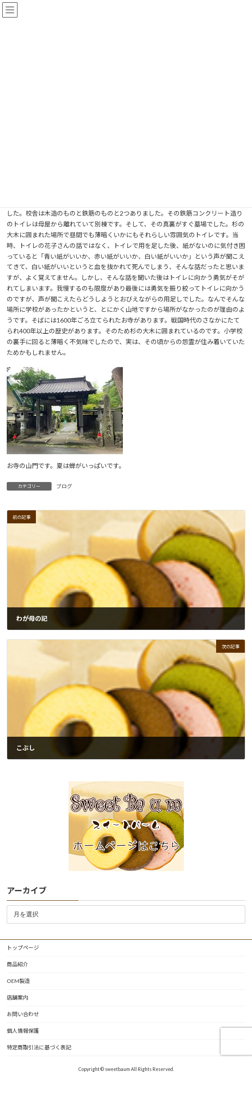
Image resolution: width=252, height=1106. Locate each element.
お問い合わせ (23, 1014)
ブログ (64, 486)
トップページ (23, 947)
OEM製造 (18, 981)
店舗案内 (17, 997)
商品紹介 (17, 964)
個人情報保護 (23, 1030)
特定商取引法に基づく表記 (39, 1047)
